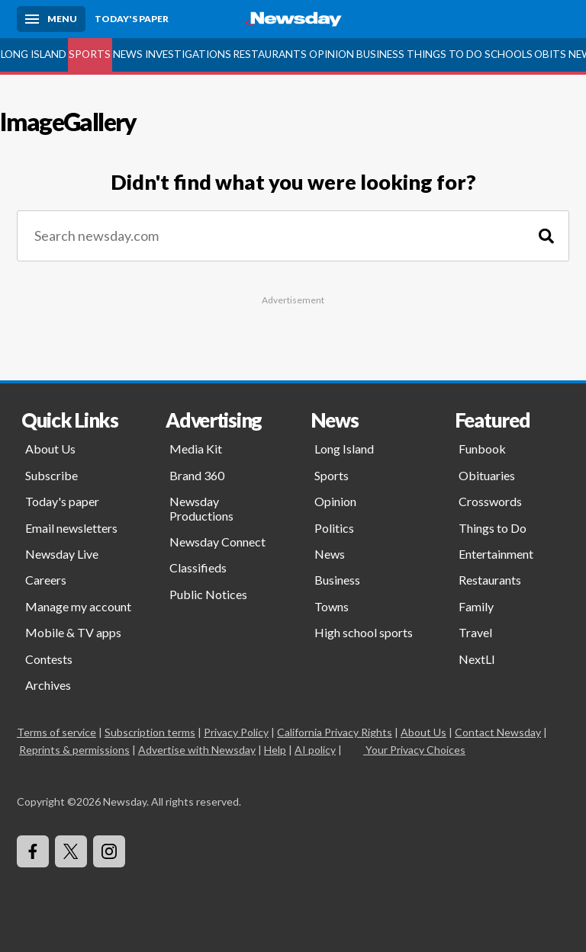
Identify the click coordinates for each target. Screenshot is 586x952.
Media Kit (195, 448)
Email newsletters (71, 528)
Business (380, 54)
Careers (45, 579)
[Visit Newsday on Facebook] (33, 851)
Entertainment (496, 554)
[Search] (546, 235)
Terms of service (56, 732)
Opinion (331, 54)
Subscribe (51, 475)
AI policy (315, 749)
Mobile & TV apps (73, 632)
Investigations (188, 54)
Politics (334, 528)
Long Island (33, 54)
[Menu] (51, 19)
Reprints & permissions (74, 749)
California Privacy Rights (334, 732)
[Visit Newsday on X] (71, 851)
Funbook (482, 448)
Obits (550, 54)
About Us (50, 448)
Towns (331, 606)
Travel (475, 632)
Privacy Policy (236, 732)
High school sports (363, 632)
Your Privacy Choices (414, 749)
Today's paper (62, 501)
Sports (90, 54)
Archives (48, 685)
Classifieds (198, 567)
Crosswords (490, 501)
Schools (509, 54)
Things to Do (444, 54)
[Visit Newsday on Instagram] (109, 851)
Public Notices (208, 594)
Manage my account (78, 606)
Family (476, 606)
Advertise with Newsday (197, 749)
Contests (48, 659)
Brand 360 (196, 475)
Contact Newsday (498, 732)
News (128, 54)
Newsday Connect (217, 541)
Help (275, 749)
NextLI (477, 659)
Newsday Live (61, 554)
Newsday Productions (201, 508)
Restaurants (270, 54)
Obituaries (487, 475)
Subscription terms (150, 732)
